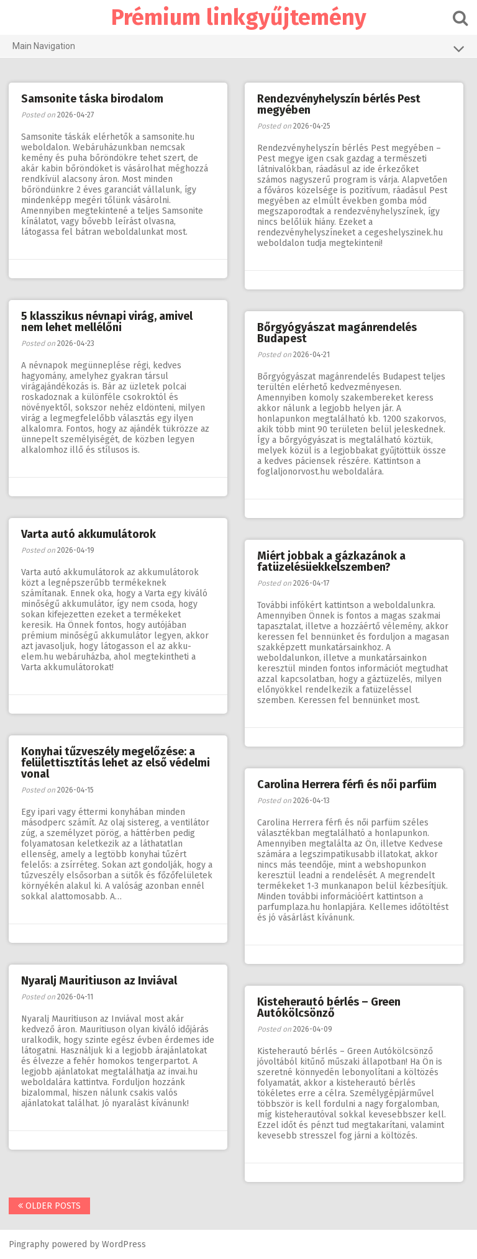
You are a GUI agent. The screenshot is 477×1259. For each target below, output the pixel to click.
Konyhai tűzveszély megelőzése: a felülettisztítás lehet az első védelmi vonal (116, 763)
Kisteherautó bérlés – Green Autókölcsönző (329, 1007)
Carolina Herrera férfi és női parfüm (347, 784)
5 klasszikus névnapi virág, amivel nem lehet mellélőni (107, 321)
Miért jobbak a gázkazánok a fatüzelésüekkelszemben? (332, 561)
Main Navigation (238, 48)
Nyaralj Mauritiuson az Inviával (100, 981)
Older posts (50, 1206)
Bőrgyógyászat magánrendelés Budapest (337, 332)
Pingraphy (29, 1244)
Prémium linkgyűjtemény (238, 17)
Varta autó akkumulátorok (89, 534)
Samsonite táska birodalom (93, 99)
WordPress (124, 1244)
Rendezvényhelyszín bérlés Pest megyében (339, 104)
